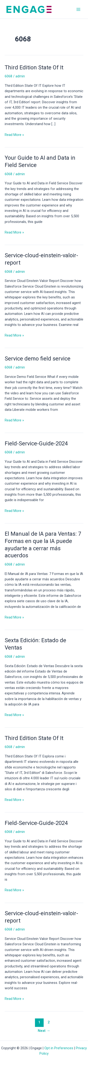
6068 (8, 76)
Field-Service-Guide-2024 (36, 443)
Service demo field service (37, 358)
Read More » (14, 134)
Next (44, 1031)
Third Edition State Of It (34, 67)
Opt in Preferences (58, 1048)
